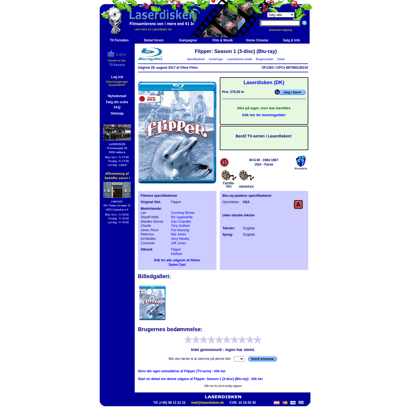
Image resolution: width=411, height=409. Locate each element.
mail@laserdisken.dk (207, 403)
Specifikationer (196, 59)
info (304, 14)
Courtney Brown (183, 213)
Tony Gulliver (180, 226)
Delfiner (176, 254)
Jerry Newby (180, 239)
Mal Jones (178, 234)
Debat (281, 59)
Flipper (176, 249)
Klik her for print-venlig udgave (223, 385)
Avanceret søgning (283, 29)
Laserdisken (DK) (264, 82)
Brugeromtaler (265, 59)
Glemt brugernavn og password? (117, 83)
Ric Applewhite (182, 217)
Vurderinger (216, 59)
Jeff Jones (178, 243)
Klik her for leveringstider (264, 115)
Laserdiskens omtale (239, 59)
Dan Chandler (181, 222)
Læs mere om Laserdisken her (153, 29)
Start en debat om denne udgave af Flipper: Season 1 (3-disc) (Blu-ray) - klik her (200, 379)
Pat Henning (180, 230)
